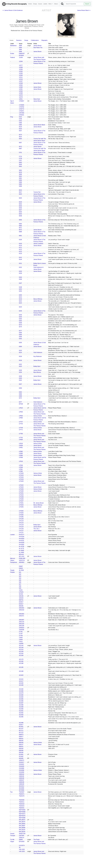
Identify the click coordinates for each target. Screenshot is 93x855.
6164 (20, 277)
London (12, 534)
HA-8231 (21, 540)
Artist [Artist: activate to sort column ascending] (35, 43)
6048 (20, 216)
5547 (20, 130)
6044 (20, 214)
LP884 (21, 455)
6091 (20, 235)
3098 (20, 51)
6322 (20, 364)
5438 (20, 119)
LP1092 (21, 515)
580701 (21, 600)
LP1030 (21, 491)
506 (20, 582)
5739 (20, 158)
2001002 (21, 608)
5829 (20, 164)
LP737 (21, 421)
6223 (20, 303)
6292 (20, 338)
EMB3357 (22, 53)
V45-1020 (22, 849)
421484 (21, 697)
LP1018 (21, 479)
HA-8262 (21, 544)
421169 (21, 655)
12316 (21, 79)
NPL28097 (22, 825)
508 (20, 586)
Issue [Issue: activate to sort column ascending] (20, 43)
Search (87, 4)
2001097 (21, 619)
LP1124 (21, 526)
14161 (21, 590)
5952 (20, 178)
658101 (21, 738)
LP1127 (21, 530)
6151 (20, 263)
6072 (20, 229)
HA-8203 (21, 538)
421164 (21, 653)
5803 (20, 162)
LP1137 (21, 532)
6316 (20, 356)
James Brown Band (39, 124)
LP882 (21, 451)
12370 (21, 95)
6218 (20, 299)
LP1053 (21, 505)
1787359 (21, 113)
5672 (20, 146)
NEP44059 (22, 810)
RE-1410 (21, 556)
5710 (20, 156)
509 (20, 588)
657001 (21, 726)
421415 (21, 679)
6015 (20, 190)
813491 (21, 754)
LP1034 (21, 495)
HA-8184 (21, 536)
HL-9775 (21, 548)
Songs (35, 4)
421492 (21, 713)
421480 (21, 695)
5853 (20, 170)
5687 (20, 148)
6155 (20, 271)
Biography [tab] (44, 40)
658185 (21, 606)
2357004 (21, 835)
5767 (20, 160)
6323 (20, 366)
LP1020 (21, 481)
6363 (20, 392)
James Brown (37, 45)
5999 (20, 186)
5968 (20, 182)
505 (20, 580)
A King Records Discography (14, 4)
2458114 (21, 837)
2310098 (21, 770)
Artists (30, 4)
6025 (20, 198)
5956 (20, 180)
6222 (20, 301)
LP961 (21, 469)
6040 (20, 212)
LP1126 (21, 528)
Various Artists (37, 416)
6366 (20, 394)
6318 (20, 360)
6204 (20, 291)
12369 (21, 93)
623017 (21, 602)
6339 (20, 376)
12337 (21, 81)
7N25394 (21, 800)
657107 (21, 728)
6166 (20, 279)
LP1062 (21, 511)
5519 (20, 126)
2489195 (21, 776)
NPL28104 (22, 831)
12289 (21, 67)
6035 (20, 208)
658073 (21, 734)
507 (20, 584)
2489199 (21, 784)
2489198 (21, 782)
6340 (20, 378)
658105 (21, 740)
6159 (20, 273)
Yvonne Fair (36, 192)
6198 (20, 287)
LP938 (21, 465)
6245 (20, 317)
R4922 (21, 568)
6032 (20, 204)
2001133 (21, 621)
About (56, 4)
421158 (21, 651)
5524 (20, 128)
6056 (20, 220)
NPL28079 (22, 821)
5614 (20, 136)
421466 (21, 691)
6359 (20, 388)
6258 (20, 322)
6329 (20, 370)
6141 (20, 257)
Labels (45, 4)
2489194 (21, 774)
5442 (20, 121)
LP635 (21, 412)
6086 (20, 231)
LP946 (21, 467)
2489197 (21, 780)
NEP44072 (22, 813)
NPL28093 (22, 823)
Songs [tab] (26, 40)
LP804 (21, 439)
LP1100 (21, 518)
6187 (20, 283)
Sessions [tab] (19, 40)
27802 (21, 637)
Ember (12, 53)
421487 (21, 703)
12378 (21, 97)
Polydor (12, 572)
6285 (20, 334)
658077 (21, 736)
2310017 (21, 762)
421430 (21, 683)
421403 (21, 675)
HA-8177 (21, 534)
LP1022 (21, 485)
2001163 (21, 623)
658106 (21, 742)
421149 (21, 647)
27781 (21, 631)
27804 (21, 639)
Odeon (12, 560)
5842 (20, 166)
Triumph (12, 835)
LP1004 (21, 473)
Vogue (12, 841)
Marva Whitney (37, 299)
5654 (20, 138)
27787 (21, 633)
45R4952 (21, 562)
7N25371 (21, 794)
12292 (21, 71)
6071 (20, 227)
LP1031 (21, 493)
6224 (20, 307)
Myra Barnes (37, 372)
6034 (20, 206)
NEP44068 (22, 812)
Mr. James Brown (38, 503)
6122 (20, 251)
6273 (20, 324)
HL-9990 (21, 552)
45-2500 (21, 570)
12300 (21, 75)
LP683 (21, 418)
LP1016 (21, 477)
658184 (21, 748)
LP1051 (21, 503)
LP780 (21, 433)
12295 (21, 73)
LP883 (21, 453)
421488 (21, 705)
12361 (21, 89)
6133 (20, 253)
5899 (20, 174)
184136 (21, 596)
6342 (20, 380)
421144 (21, 645)
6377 (20, 402)
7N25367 (21, 792)
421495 (21, 716)
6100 (20, 239)
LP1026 (21, 489)
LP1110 (21, 520)
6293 (20, 342)
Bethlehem (13, 45)
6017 (20, 192)
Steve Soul (36, 99)
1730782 (21, 107)
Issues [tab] (11, 40)
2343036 (21, 629)
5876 (20, 172)
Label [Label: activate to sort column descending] (12, 43)
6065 (20, 225)
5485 (20, 124)
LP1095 (21, 517)
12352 (21, 85)
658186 (21, 752)
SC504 (21, 594)
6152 (20, 267)
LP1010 (21, 475)
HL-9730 (21, 546)
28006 (21, 839)
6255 (20, 320)
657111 (21, 730)
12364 (21, 91)
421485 (21, 699)
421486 (21, 701)
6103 (20, 243)
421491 (21, 711)
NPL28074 (22, 819)
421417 (21, 681)
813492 (21, 756)
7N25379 (21, 796)
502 (20, 574)
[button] (56, 25)
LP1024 (21, 487)
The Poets (36, 839)
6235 (20, 311)
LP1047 (21, 501)
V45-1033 (22, 851)
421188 (21, 663)
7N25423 (21, 806)
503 (20, 576)
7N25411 (21, 802)
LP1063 (21, 513)
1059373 (21, 760)
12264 (21, 61)
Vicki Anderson (37, 352)
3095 (20, 49)
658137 (21, 744)
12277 (21, 65)
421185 (21, 661)
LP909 (21, 457)
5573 (20, 134)
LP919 (21, 461)
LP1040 (21, 499)
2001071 (21, 616)
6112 (20, 249)
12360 (21, 87)
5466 (20, 122)
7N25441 (21, 808)
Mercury (12, 558)
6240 (20, 315)
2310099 (21, 772)
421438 (21, 685)
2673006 (21, 790)
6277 (20, 330)
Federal (12, 57)
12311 (21, 77)
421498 (21, 722)
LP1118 (21, 524)
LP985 (21, 471)
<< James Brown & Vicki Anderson (12, 10)
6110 (20, 245)
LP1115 (21, 522)
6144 (20, 259)
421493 (21, 714)
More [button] (50, 4)
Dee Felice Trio (37, 47)
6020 (20, 194)
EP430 (21, 404)
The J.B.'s (36, 528)
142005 (21, 643)
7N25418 (21, 804)
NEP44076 (22, 815)
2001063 (21, 614)
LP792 (21, 437)
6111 (20, 247)
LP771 (21, 429)
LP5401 (21, 592)
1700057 (21, 101)
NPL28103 (22, 829)
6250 (20, 319)
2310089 (21, 768)
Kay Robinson (37, 356)
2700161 (21, 115)
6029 (20, 202)
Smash (12, 833)
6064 (20, 223)
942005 (21, 758)
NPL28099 (22, 827)
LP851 (21, 447)
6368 (20, 396)
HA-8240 (21, 542)
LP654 (21, 416)
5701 (20, 152)
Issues (40, 4)
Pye (11, 792)
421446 (21, 689)
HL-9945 (21, 550)
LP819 (21, 443)
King (11, 117)
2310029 (21, 766)
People (12, 570)
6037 (20, 210)
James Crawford (38, 243)
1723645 (21, 105)
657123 (21, 732)
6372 (20, 398)
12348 (21, 83)
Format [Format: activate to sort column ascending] (29, 43)
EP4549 (21, 55)
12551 (21, 99)
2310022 (21, 764)
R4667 (21, 566)
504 (20, 578)
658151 (21, 746)
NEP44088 (22, 817)
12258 (21, 57)
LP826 (21, 445)
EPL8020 (21, 841)
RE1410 (21, 554)
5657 (20, 142)
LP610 (21, 408)
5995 (20, 184)
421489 (21, 707)
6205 (20, 295)
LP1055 (21, 507)
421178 (21, 659)
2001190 (21, 625)
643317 (21, 604)
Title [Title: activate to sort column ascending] (49, 43)
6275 (20, 326)
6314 (20, 352)
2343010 (21, 627)
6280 (20, 332)
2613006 (21, 788)
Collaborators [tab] (35, 40)
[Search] (74, 3)
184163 (21, 598)
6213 (20, 297)
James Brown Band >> (84, 10)
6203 (20, 289)
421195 (21, 667)
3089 (20, 45)
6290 (20, 336)
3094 (20, 47)
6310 (20, 350)
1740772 (21, 109)
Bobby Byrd (36, 366)
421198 (21, 671)
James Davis (37, 87)
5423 (20, 117)
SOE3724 (22, 560)
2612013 (21, 786)
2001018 (21, 610)
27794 (21, 635)
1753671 (21, 111)
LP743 (21, 423)
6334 (20, 372)
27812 (21, 641)
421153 (21, 649)
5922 (20, 176)
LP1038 (21, 497)
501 (20, 572)
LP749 (21, 427)
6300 (20, 346)
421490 (21, 709)
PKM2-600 (22, 558)
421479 (21, 693)
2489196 (21, 778)
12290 (21, 69)
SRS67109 (22, 833)
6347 (20, 384)
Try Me (12, 839)
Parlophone (13, 562)
